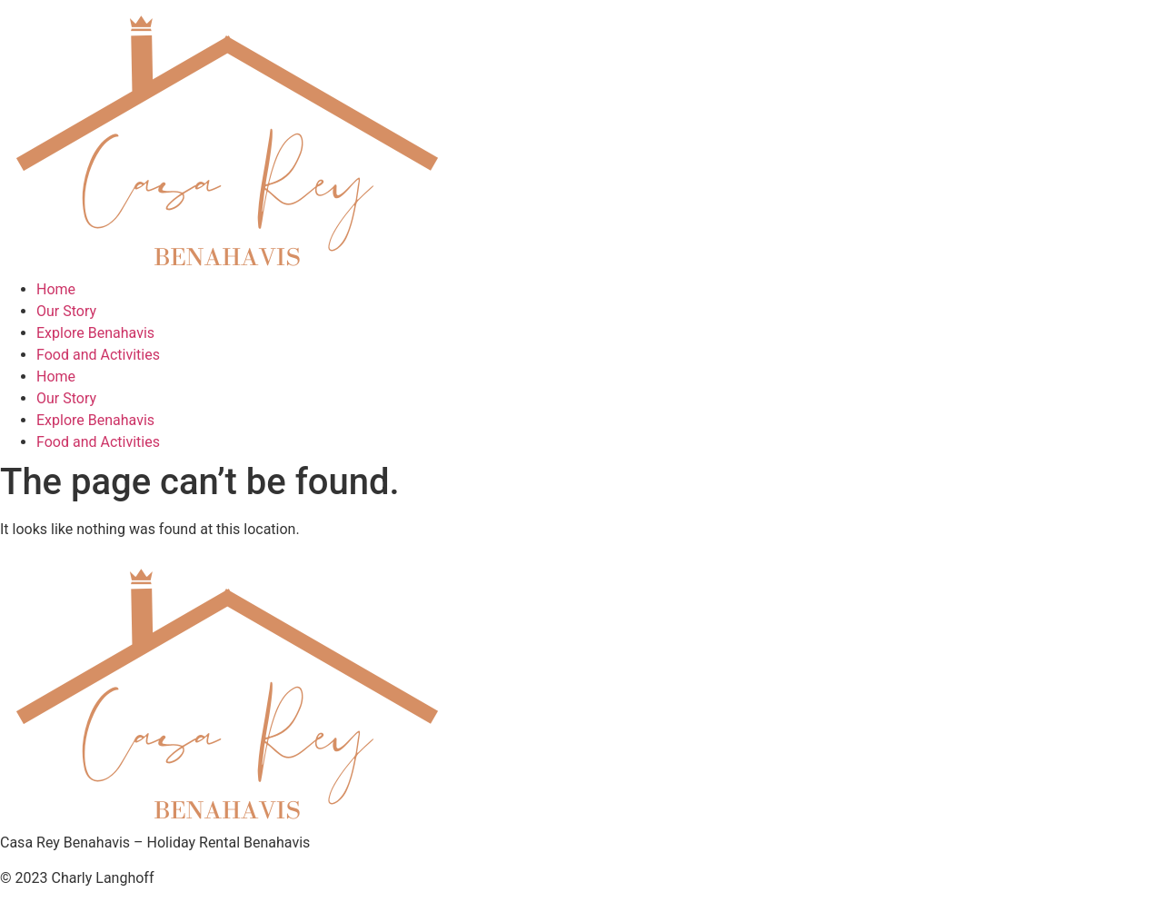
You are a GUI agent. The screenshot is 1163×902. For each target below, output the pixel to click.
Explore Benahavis (95, 333)
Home (55, 289)
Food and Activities (98, 354)
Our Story (66, 311)
